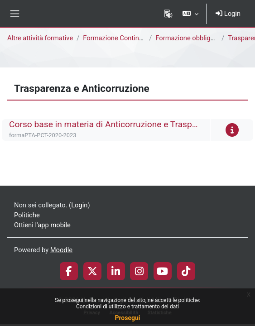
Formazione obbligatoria (191, 38)
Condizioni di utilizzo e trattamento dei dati (127, 306)
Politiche (27, 215)
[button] (190, 13)
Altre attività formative (40, 38)
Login (228, 14)
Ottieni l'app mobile (42, 225)
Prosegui (127, 317)
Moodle (61, 250)
